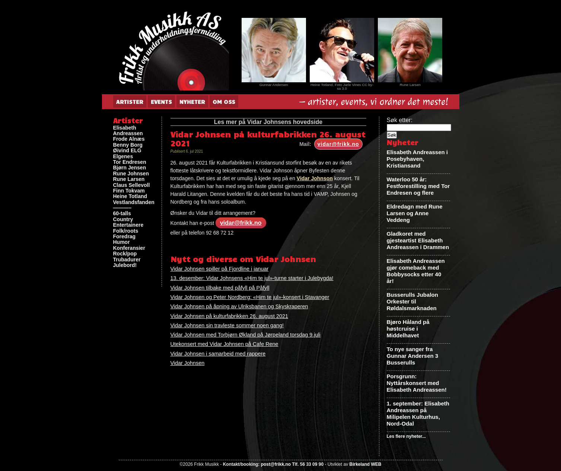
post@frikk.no (276, 464)
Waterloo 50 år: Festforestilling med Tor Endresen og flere (418, 186)
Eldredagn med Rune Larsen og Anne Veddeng (415, 213)
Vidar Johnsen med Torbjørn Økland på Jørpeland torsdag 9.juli (245, 335)
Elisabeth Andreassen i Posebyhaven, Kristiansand (417, 159)
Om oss (224, 101)
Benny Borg (128, 145)
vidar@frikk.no (338, 144)
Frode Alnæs (129, 139)
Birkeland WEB (365, 464)
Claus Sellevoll (131, 185)
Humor (121, 242)
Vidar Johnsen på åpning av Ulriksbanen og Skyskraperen (239, 306)
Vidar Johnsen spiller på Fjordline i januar (219, 269)
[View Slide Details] (274, 50)
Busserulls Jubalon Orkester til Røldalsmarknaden (412, 301)
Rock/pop (125, 254)
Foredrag (124, 236)
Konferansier (129, 248)
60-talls (122, 213)
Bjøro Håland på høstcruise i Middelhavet (408, 328)
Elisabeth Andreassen (128, 130)
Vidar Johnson (315, 178)
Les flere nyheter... (406, 436)
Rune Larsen (129, 179)
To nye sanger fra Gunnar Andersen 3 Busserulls (413, 356)
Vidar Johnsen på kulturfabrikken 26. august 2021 (229, 316)
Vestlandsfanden (133, 202)
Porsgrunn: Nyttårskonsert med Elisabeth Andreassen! (417, 383)
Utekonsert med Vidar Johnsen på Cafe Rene (224, 344)
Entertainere (128, 225)
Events (161, 101)
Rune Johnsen (131, 173)
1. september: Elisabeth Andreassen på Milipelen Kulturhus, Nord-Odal (418, 413)
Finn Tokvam (129, 191)
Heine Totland (130, 196)
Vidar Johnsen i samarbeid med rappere (218, 354)
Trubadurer (127, 259)
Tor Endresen (129, 162)
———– (122, 208)
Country (123, 219)
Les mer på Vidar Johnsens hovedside (268, 122)
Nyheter (192, 101)
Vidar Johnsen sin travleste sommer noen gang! (227, 325)
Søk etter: (399, 120)
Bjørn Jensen (129, 168)
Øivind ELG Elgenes (127, 153)
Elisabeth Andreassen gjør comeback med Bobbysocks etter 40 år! (416, 271)
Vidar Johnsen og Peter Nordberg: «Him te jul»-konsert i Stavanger (249, 297)
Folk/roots (125, 231)
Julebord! (125, 265)
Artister (129, 101)
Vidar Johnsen (187, 363)
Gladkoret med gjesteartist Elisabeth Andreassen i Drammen (418, 240)
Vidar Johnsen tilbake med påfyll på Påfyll (220, 288)
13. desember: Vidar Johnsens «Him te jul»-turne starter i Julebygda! (252, 278)
